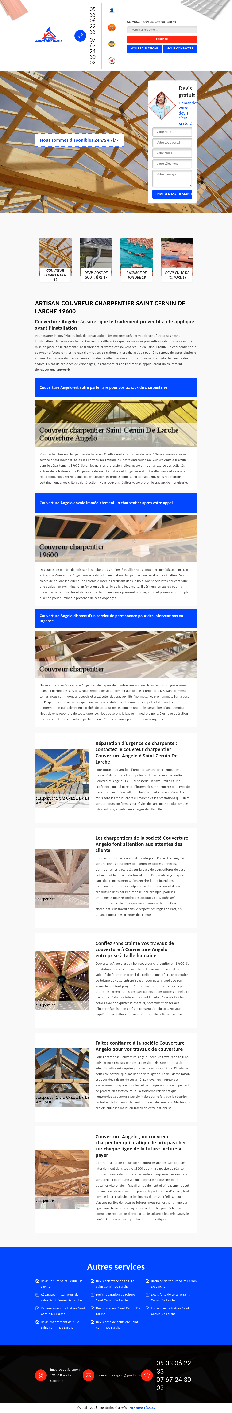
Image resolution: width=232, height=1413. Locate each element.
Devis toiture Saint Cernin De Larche (62, 1284)
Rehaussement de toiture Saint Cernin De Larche (63, 1311)
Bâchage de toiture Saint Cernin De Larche (174, 1284)
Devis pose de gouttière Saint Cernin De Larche (117, 1325)
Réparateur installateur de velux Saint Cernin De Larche (61, 1297)
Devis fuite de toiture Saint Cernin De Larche (170, 1297)
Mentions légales (142, 1407)
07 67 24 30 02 (93, 51)
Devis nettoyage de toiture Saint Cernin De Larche (115, 1284)
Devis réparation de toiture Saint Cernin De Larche (115, 1297)
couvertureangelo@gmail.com (119, 1375)
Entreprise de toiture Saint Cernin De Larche (170, 1311)
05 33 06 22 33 (93, 20)
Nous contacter (180, 48)
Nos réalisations (145, 48)
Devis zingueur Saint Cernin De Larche (118, 1311)
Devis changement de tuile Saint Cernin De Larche (60, 1325)
